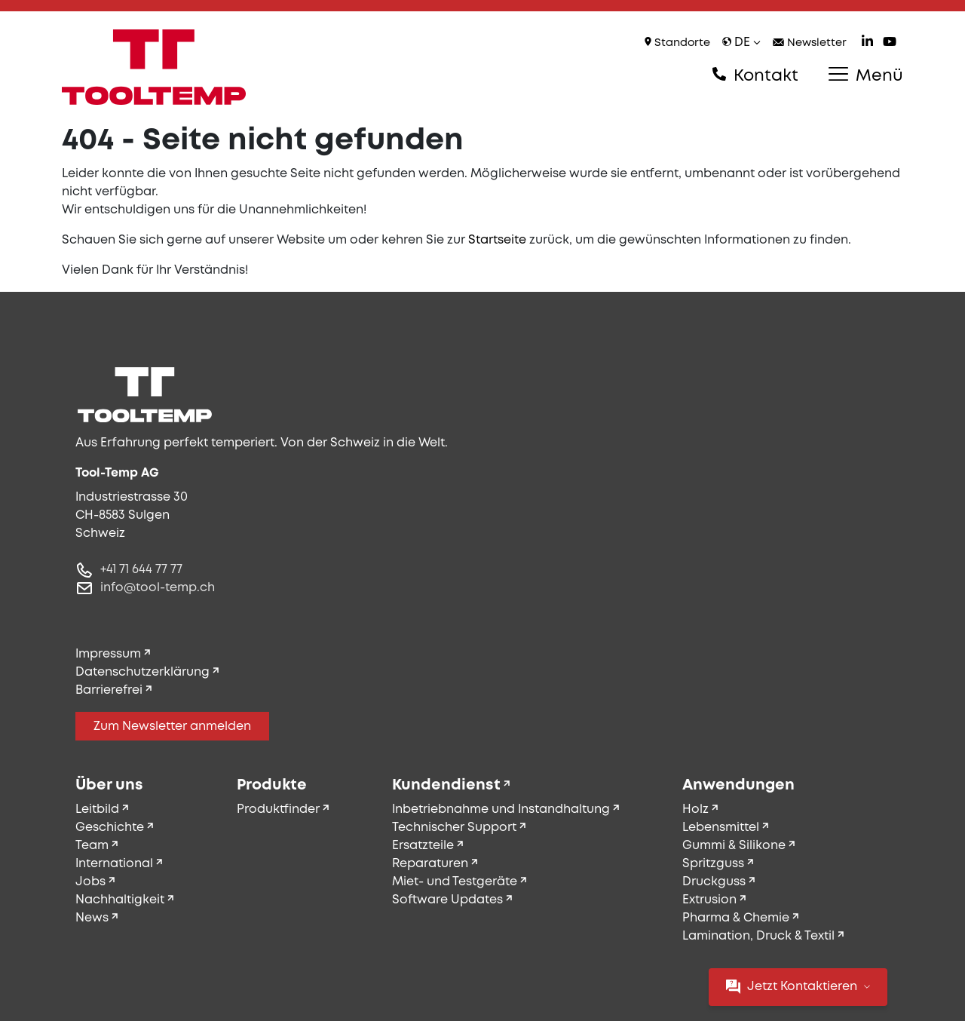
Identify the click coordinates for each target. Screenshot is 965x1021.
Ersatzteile (423, 845)
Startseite (497, 240)
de (741, 42)
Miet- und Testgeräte (454, 882)
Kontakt (755, 75)
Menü (866, 75)
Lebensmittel (720, 827)
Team (92, 845)
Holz (695, 809)
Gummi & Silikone (734, 845)
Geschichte (109, 827)
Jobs (90, 882)
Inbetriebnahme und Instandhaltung (501, 809)
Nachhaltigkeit (119, 900)
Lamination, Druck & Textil (758, 936)
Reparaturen (430, 863)
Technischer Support (454, 827)
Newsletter (810, 43)
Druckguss (714, 882)
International (114, 863)
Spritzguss (713, 863)
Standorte (677, 42)
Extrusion (709, 900)
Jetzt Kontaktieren (798, 987)
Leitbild (97, 809)
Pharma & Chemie (735, 918)
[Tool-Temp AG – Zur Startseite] (154, 67)
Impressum (108, 654)
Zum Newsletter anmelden (172, 726)
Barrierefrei (108, 690)
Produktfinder (278, 809)
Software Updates (447, 900)
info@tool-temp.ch (157, 587)
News (92, 918)
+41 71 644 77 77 (141, 569)
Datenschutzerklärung (142, 672)
